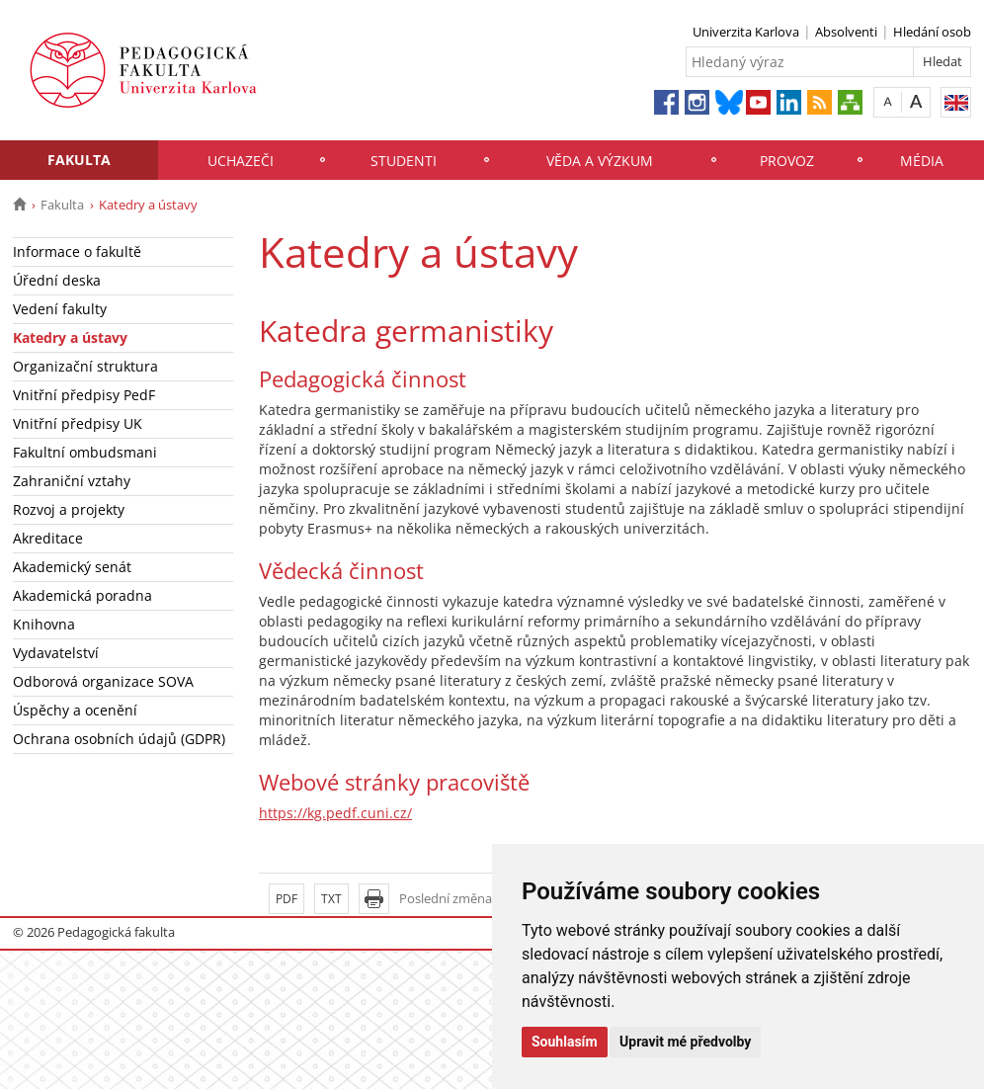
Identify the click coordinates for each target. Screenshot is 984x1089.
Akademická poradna (82, 595)
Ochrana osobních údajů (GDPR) (119, 738)
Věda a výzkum (599, 160)
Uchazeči (240, 160)
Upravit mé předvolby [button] (685, 1041)
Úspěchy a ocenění (75, 710)
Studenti (403, 160)
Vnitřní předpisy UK (77, 423)
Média (921, 160)
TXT (331, 898)
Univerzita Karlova (746, 32)
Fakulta (79, 159)
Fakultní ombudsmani (85, 452)
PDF (286, 898)
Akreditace (48, 538)
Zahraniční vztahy (71, 480)
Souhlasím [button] (565, 1041)
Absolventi (846, 32)
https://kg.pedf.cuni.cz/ (335, 812)
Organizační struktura (85, 366)
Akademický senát (72, 566)
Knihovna (44, 624)
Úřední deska (57, 280)
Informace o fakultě (77, 251)
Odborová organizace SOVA (103, 681)
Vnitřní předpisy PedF (84, 394)
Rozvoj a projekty (68, 509)
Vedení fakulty (60, 308)
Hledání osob (932, 32)
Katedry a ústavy (70, 337)
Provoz (787, 160)
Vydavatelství (56, 652)
